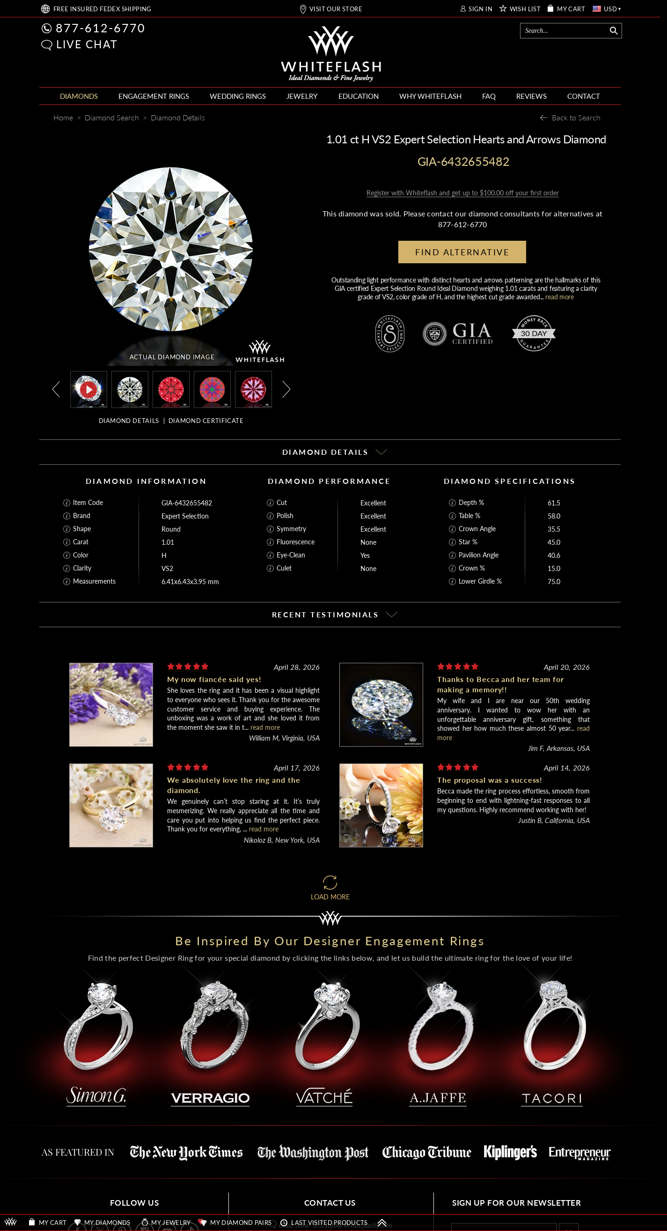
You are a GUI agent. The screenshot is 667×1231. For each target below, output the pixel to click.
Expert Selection (185, 516)
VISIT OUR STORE (335, 9)
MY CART (571, 9)
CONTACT (583, 96)
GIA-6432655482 (186, 503)
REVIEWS (531, 96)
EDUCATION (358, 96)
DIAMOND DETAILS (129, 420)
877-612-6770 (101, 28)
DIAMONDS (79, 96)
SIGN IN (480, 9)
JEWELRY (301, 96)
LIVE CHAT (87, 44)
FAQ (489, 96)
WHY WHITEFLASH (430, 96)
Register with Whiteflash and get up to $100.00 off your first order (462, 193)
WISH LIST (525, 9)
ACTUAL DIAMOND (172, 357)
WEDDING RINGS (238, 96)
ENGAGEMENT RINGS (153, 96)
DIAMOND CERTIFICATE (206, 420)
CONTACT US (330, 1203)
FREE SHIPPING (102, 9)
